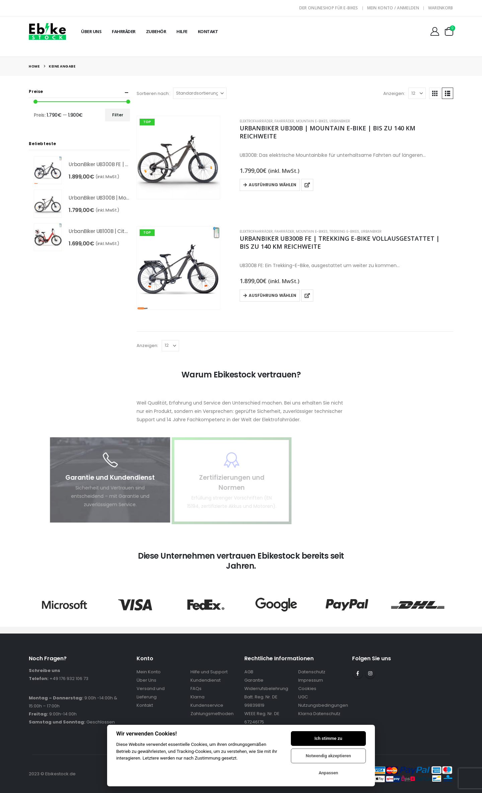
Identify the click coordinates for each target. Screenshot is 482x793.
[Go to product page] (178, 157)
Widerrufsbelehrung (266, 688)
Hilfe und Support (209, 672)
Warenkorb (440, 8)
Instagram (370, 673)
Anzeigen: (394, 93)
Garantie (253, 680)
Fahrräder (124, 31)
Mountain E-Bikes (312, 121)
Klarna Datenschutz (319, 713)
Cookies (307, 688)
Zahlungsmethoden (212, 713)
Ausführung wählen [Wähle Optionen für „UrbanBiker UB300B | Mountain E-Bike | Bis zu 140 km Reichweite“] (272, 185)
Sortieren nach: (153, 93)
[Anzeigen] (417, 93)
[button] (434, 93)
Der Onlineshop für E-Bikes (328, 8)
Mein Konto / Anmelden (393, 8)
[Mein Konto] (434, 31)
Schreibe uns (44, 670)
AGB (248, 672)
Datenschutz (311, 672)
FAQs (196, 688)
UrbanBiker (339, 121)
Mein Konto (149, 672)
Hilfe (181, 31)
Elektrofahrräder (256, 121)
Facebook (358, 673)
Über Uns (91, 31)
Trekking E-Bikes (344, 231)
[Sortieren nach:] (200, 93)
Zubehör (156, 31)
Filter (117, 115)
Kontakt (208, 31)
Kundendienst (205, 680)
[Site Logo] (47, 31)
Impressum (310, 680)
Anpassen (328, 772)
